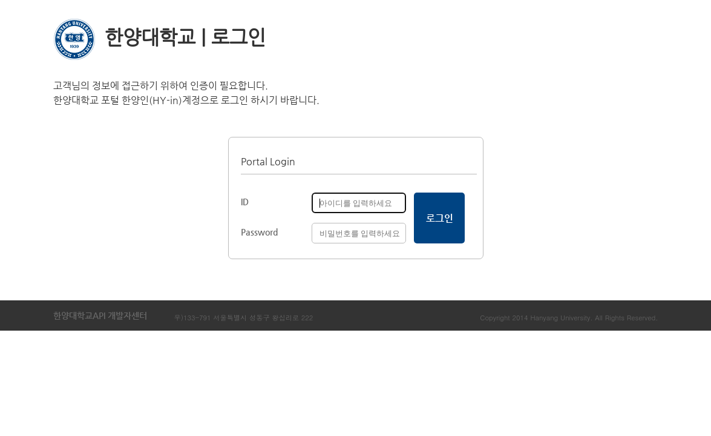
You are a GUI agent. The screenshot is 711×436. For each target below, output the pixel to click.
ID (245, 201)
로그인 (439, 218)
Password (259, 232)
